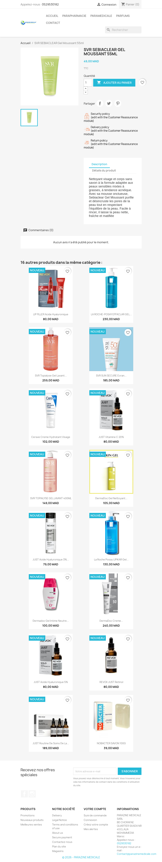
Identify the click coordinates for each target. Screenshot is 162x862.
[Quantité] (88, 83)
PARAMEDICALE (101, 16)
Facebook (24, 793)
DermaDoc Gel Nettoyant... (111, 498)
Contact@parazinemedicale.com (136, 854)
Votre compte (95, 809)
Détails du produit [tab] (104, 170)
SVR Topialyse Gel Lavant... (51, 375)
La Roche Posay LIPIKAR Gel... (111, 559)
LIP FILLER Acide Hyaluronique (50, 314)
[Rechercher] (123, 29)
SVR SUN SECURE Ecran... (111, 375)
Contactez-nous (62, 842)
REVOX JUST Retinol (111, 682)
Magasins (58, 851)
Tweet (108, 103)
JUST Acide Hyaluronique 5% (51, 682)
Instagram (32, 793)
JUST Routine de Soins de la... (51, 743)
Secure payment (62, 837)
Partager (99, 103)
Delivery (57, 815)
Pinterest (117, 103)
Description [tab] (99, 164)
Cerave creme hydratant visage (50, 437)
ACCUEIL (52, 16)
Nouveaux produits (32, 820)
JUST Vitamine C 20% (111, 437)
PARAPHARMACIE (74, 16)
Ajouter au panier (114, 82)
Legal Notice (59, 820)
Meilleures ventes (31, 824)
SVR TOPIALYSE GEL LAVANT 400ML (50, 498)
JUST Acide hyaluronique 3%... (51, 559)
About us (57, 832)
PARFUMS (123, 16)
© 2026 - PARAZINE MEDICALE (81, 857)
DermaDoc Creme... (111, 620)
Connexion (90, 820)
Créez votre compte (96, 824)
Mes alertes (91, 829)
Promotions (28, 815)
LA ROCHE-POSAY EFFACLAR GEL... (111, 314)
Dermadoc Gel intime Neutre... (51, 620)
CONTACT (53, 23)
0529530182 (50, 4)
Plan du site (59, 846)
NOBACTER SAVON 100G (111, 743)
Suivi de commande (95, 815)
